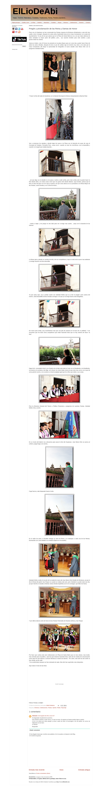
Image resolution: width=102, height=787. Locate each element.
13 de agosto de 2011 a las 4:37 (46, 715)
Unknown (34, 715)
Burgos (59, 22)
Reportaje (63, 707)
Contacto (88, 22)
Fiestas (50, 707)
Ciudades (53, 22)
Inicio (61, 770)
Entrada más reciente (36, 770)
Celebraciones (73, 22)
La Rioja (33, 22)
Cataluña (39, 22)
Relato (59, 707)
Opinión (54, 707)
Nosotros (81, 22)
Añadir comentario (35, 730)
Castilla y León (25, 22)
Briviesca (66, 22)
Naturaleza (46, 22)
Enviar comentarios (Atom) (43, 773)
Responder (35, 726)
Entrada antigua (84, 770)
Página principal (16, 22)
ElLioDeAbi (35, 11)
